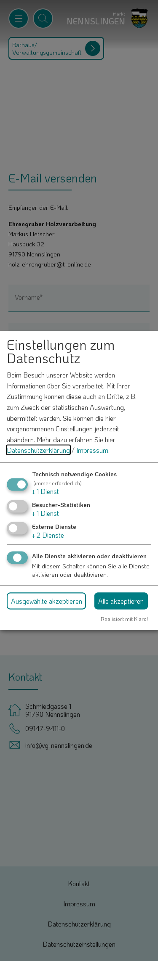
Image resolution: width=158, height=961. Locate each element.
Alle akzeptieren (121, 600)
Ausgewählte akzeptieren (46, 600)
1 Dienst (45, 490)
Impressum (92, 450)
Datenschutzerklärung (38, 450)
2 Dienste (48, 535)
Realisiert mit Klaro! (124, 618)
